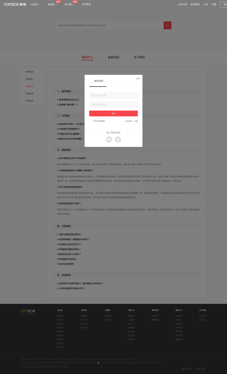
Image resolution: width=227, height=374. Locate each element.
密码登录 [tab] (98, 81)
